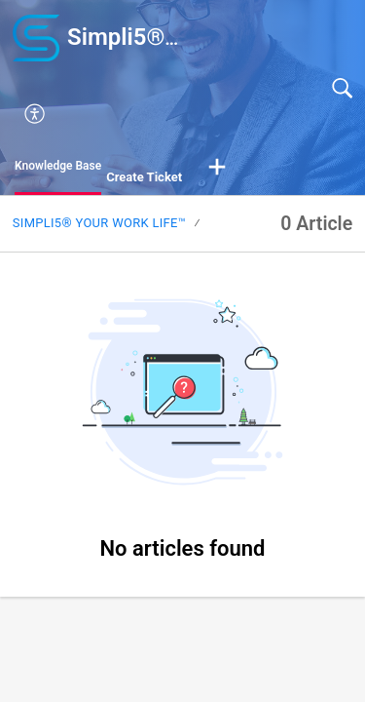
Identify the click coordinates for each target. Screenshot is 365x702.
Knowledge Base (58, 166)
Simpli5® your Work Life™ (99, 222)
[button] (194, 114)
